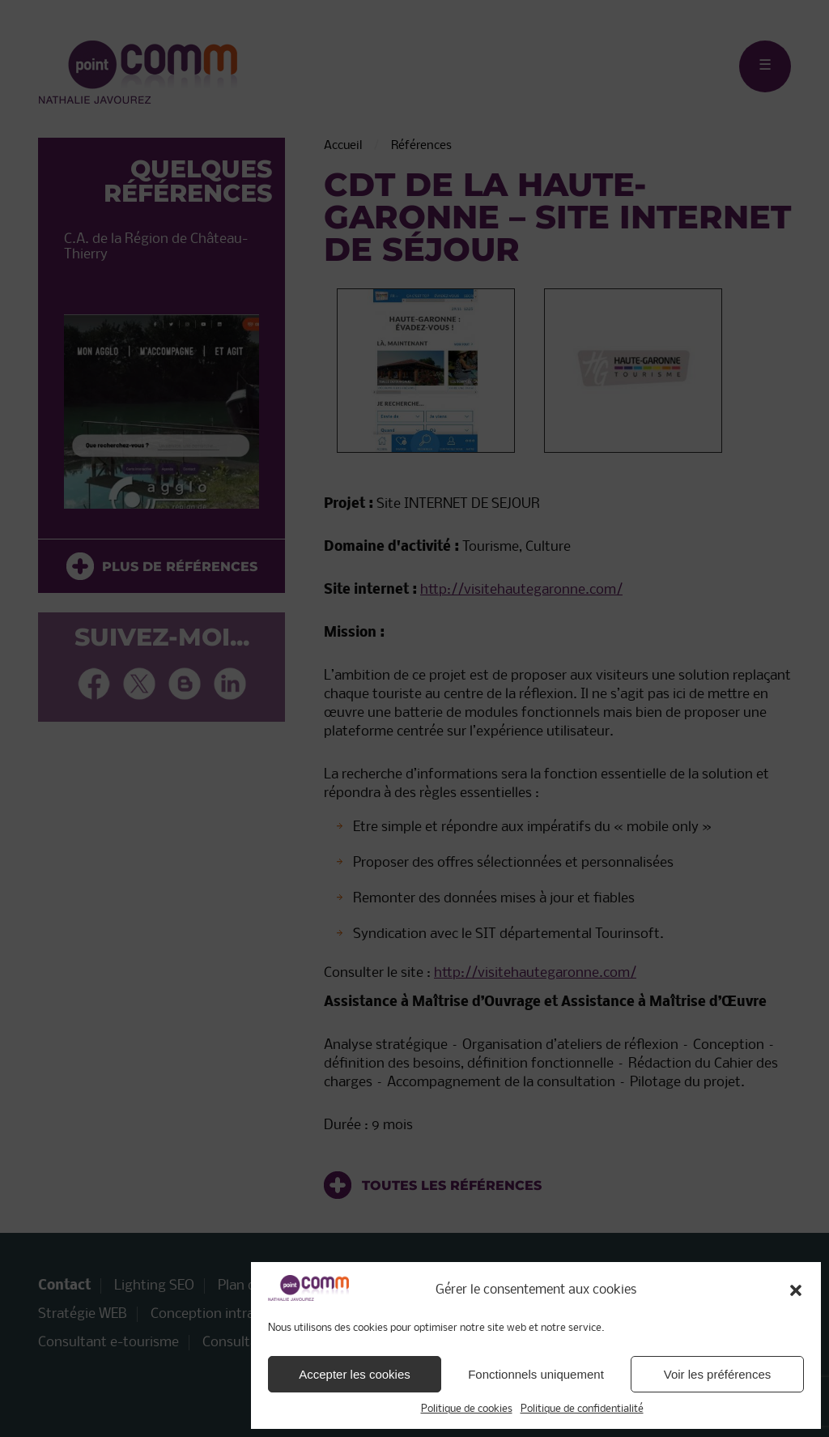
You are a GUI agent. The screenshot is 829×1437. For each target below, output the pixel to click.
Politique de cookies (466, 1409)
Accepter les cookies (354, 1374)
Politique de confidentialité (582, 1409)
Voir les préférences (718, 1374)
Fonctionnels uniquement (536, 1374)
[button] (796, 1290)
